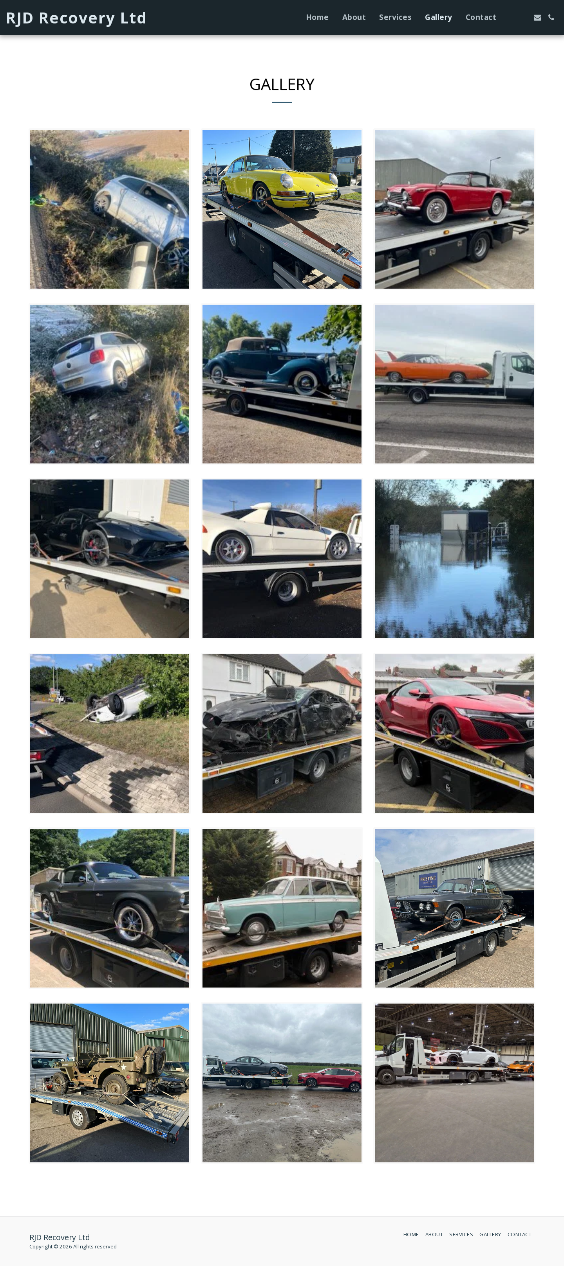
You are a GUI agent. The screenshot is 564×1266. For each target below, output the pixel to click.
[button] (510, 17)
